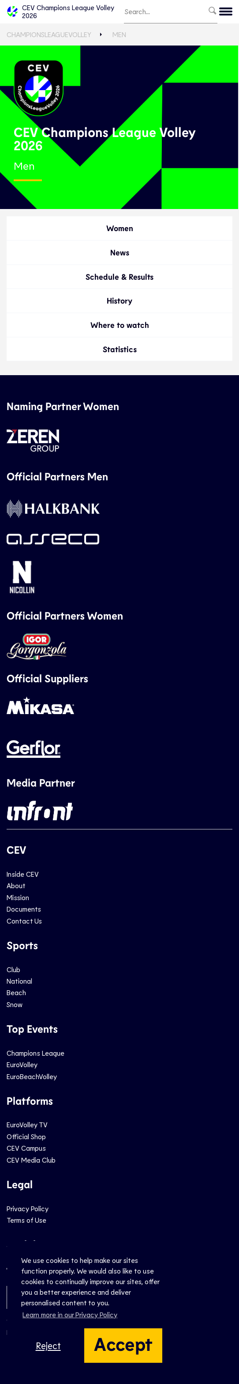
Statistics (120, 349)
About (16, 885)
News (119, 252)
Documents (24, 909)
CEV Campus (26, 1148)
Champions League (35, 1053)
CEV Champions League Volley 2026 (60, 11)
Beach (16, 992)
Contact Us (24, 920)
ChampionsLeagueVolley (49, 34)
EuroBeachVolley (32, 1076)
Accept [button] (123, 1343)
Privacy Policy (28, 1208)
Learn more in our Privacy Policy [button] (69, 1314)
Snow (14, 1004)
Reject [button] (48, 1345)
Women (119, 228)
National (19, 981)
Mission (18, 897)
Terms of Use (26, 1220)
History (119, 300)
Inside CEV (23, 874)
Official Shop (26, 1136)
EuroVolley (22, 1064)
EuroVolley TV (27, 1124)
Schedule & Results (119, 276)
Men (119, 34)
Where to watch (119, 325)
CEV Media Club (31, 1160)
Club (13, 969)
